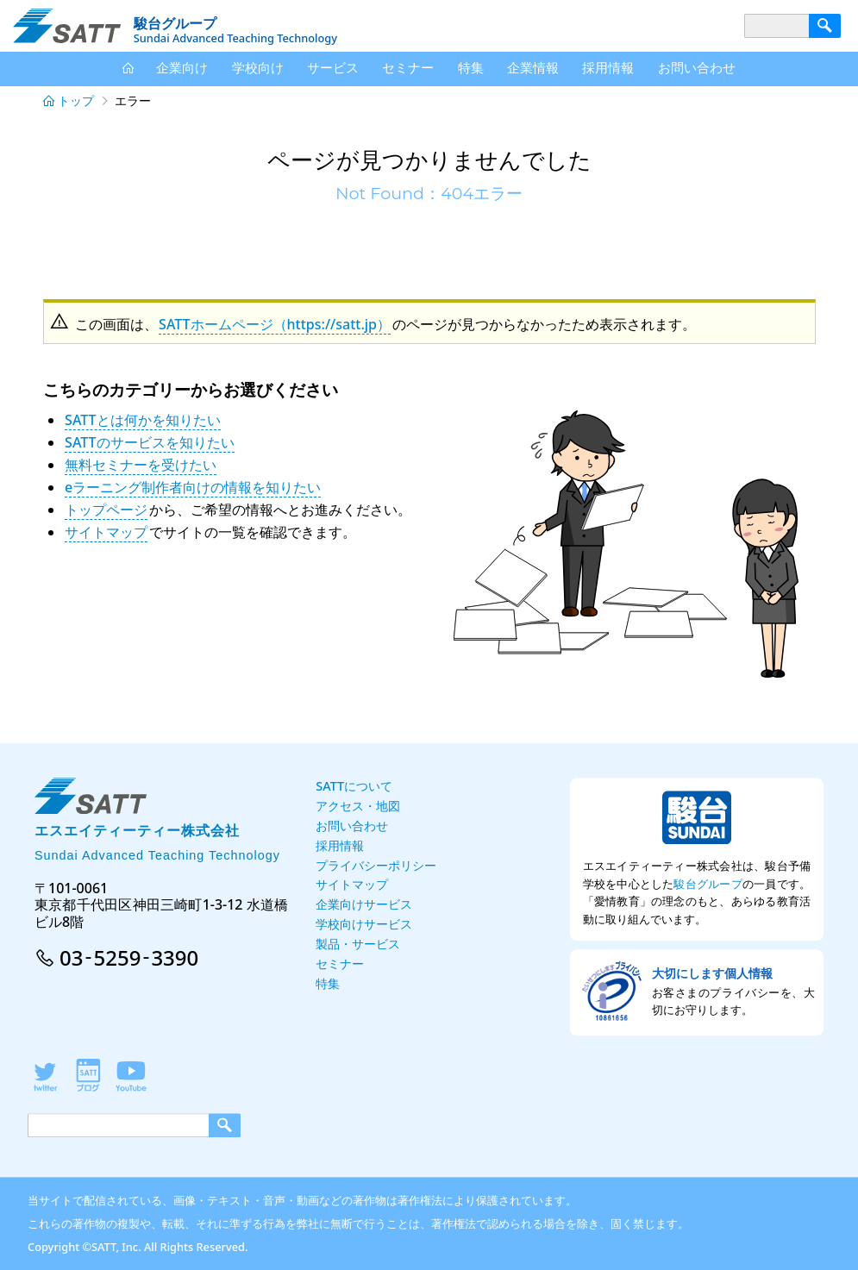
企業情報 (533, 67)
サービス (333, 67)
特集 (471, 67)
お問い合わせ (697, 67)
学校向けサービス (364, 924)
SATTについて (354, 786)
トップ (76, 100)
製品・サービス (358, 943)
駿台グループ (707, 884)
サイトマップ (106, 531)
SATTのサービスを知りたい (149, 442)
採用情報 (608, 67)
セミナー (408, 67)
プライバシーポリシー (376, 865)
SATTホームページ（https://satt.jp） (275, 324)
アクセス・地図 (358, 806)
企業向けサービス (364, 905)
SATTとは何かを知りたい (142, 419)
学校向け (258, 67)
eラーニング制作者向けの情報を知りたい (193, 487)
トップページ (106, 509)
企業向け (182, 67)
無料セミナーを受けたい (140, 464)
